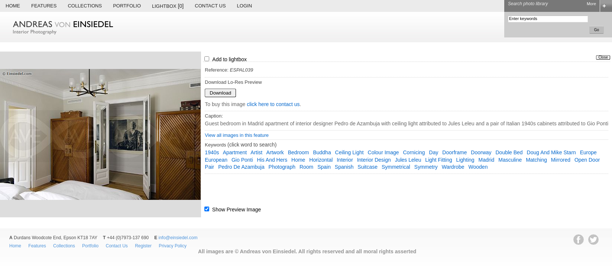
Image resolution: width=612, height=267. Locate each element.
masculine (510, 160)
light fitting (438, 160)
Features (43, 6)
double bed (508, 152)
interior (345, 160)
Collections (85, 6)
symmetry (426, 167)
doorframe (454, 152)
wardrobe (453, 167)
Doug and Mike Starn (551, 152)
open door (587, 160)
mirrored (560, 160)
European (216, 160)
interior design (374, 160)
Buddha (322, 152)
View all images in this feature (237, 135)
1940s (212, 152)
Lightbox (168, 6)
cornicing (414, 152)
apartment (235, 152)
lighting (465, 160)
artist (256, 152)
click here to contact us (273, 104)
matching (536, 160)
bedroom (298, 152)
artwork (275, 152)
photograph (282, 167)
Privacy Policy (173, 245)
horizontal (321, 160)
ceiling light (349, 152)
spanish (344, 167)
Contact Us (210, 6)
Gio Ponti (242, 160)
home (298, 160)
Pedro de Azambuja (241, 167)
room (306, 167)
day (433, 152)
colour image (383, 152)
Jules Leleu (408, 160)
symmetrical (396, 167)
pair (209, 167)
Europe (588, 152)
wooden (478, 167)
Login (244, 6)
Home (13, 6)
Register (143, 245)
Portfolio (127, 6)
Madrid (487, 160)
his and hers (272, 160)
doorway (481, 152)
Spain (324, 167)
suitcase (367, 167)
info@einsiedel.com (178, 237)
